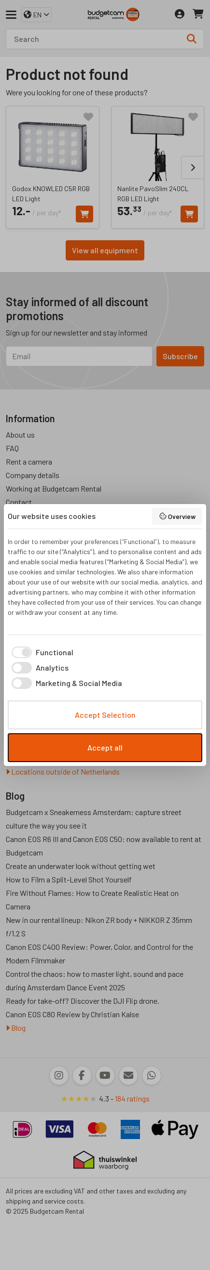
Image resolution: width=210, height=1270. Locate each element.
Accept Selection (105, 714)
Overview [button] (177, 516)
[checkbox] (40, 652)
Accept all (105, 747)
